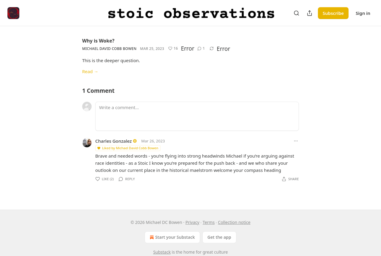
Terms (209, 222)
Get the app (219, 237)
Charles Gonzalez (113, 141)
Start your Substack (172, 237)
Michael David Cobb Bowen (109, 48)
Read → (90, 71)
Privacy (192, 222)
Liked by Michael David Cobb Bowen (127, 148)
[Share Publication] (310, 13)
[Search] (296, 13)
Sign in (363, 13)
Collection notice (234, 222)
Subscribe (333, 13)
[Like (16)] (172, 48)
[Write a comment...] (197, 116)
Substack (162, 252)
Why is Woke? (98, 40)
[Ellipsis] (296, 141)
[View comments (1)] (201, 48)
